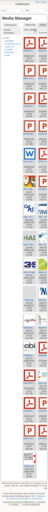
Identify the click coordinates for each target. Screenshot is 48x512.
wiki (8, 55)
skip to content (41, 2)
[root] (6, 38)
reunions (10, 52)
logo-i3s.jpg (29, 272)
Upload (43, 25)
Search (22, 10)
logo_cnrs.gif (29, 217)
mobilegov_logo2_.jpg (34, 355)
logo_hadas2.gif (31, 244)
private (9, 49)
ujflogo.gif (29, 466)
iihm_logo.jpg (30, 189)
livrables (10, 41)
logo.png (29, 300)
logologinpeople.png (33, 327)
